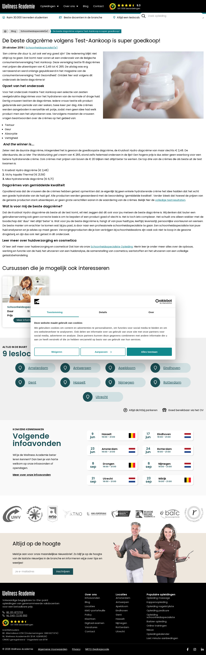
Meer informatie (26, 320)
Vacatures (91, 627)
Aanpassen (103, 351)
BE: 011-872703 (14, 612)
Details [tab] (103, 312)
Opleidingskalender (158, 634)
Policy (88, 614)
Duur (10, 311)
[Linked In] (202, 649)
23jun (92, 450)
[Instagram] (194, 649)
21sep (93, 480)
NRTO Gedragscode (97, 649)
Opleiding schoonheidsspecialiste (161, 616)
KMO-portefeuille (95, 610)
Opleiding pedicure (158, 610)
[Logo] (18, 8)
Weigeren (56, 351)
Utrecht (95, 397)
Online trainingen (157, 625)
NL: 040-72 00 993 (16, 615)
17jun (148, 435)
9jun (92, 435)
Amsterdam (31, 368)
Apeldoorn (120, 368)
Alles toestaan (149, 351)
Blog (85, 6)
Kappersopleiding (157, 602)
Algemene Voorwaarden (52, 649)
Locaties (90, 606)
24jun (148, 450)
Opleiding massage (158, 598)
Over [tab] (151, 312)
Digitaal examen (94, 623)
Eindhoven (165, 368)
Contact (98, 6)
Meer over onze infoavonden (32, 475)
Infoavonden (92, 598)
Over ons (70, 6)
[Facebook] (188, 649)
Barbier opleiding (157, 621)
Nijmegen (119, 382)
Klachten (90, 619)
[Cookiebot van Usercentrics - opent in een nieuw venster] (158, 301)
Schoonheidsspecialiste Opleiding (112, 246)
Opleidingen (49, 6)
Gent (25, 382)
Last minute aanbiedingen (162, 638)
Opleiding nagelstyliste (160, 606)
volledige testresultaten (170, 200)
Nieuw (150, 629)
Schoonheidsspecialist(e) (34, 31)
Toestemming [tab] (55, 312)
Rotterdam (165, 382)
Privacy (76, 649)
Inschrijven (63, 571)
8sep (93, 465)
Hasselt (72, 382)
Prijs (10, 315)
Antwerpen (75, 368)
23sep (149, 480)
